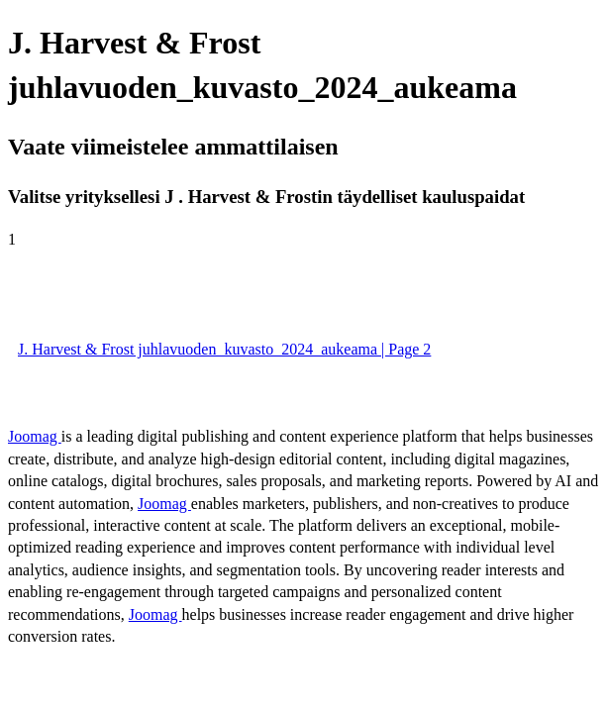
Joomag (34, 436)
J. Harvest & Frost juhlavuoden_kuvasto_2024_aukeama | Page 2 (224, 349)
